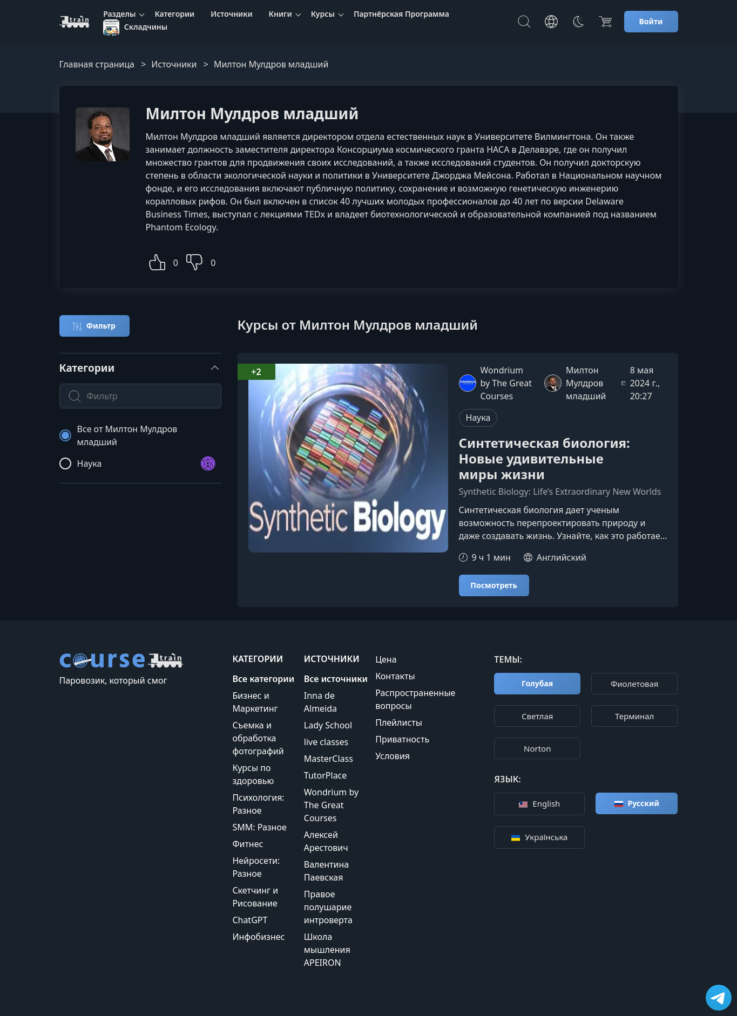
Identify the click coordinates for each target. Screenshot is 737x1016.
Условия (392, 756)
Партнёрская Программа (401, 14)
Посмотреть (493, 585)
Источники (231, 14)
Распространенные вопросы (415, 699)
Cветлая (537, 716)
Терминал (634, 716)
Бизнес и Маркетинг (255, 702)
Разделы (119, 14)
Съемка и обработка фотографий (257, 738)
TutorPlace (325, 775)
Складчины (135, 27)
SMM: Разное (259, 827)
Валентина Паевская (326, 870)
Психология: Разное (258, 804)
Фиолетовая (635, 683)
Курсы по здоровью (253, 774)
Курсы (323, 14)
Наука (478, 418)
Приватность (402, 739)
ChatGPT (249, 920)
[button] (157, 261)
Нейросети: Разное (256, 867)
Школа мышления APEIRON (327, 950)
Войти (651, 21)
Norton (537, 748)
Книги (280, 14)
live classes (326, 742)
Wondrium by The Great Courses (331, 805)
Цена (385, 659)
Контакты (395, 676)
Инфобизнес (258, 937)
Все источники (336, 679)
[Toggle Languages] (551, 21)
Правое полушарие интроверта (328, 907)
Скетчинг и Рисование (255, 896)
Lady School (328, 725)
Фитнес (247, 844)
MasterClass (328, 759)
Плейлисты (398, 722)
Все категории (263, 679)
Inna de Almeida (320, 702)
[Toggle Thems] (578, 21)
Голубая (537, 683)
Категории (174, 14)
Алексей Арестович (326, 841)
